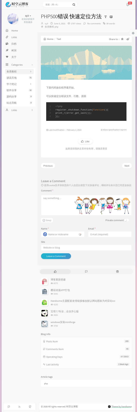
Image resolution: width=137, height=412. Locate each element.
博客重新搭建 (58, 279)
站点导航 (19, 102)
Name (45, 228)
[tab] (55, 271)
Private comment (114, 220)
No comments (94, 23)
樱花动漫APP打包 (60, 290)
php (56, 26)
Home (48, 39)
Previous (48, 165)
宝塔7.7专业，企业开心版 (65, 311)
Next (127, 165)
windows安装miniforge (63, 322)
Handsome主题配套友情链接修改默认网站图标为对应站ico (83, 300)
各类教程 (49, 26)
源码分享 (19, 96)
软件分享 (19, 90)
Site (43, 241)
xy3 (46, 23)
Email (92, 228)
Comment (47, 190)
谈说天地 (19, 77)
